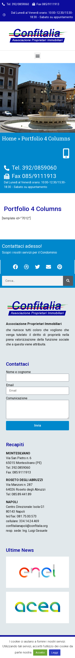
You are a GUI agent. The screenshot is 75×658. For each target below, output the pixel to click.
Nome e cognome (18, 372)
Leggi (54, 652)
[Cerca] (68, 281)
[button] (37, 55)
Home (9, 138)
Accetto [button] (40, 652)
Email (10, 385)
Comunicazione (16, 398)
